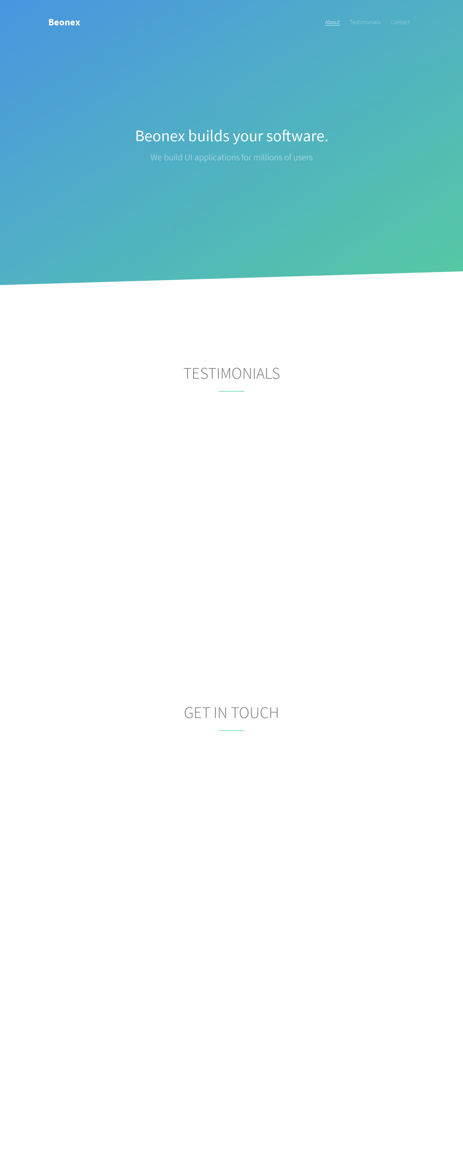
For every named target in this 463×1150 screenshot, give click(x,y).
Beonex (64, 22)
